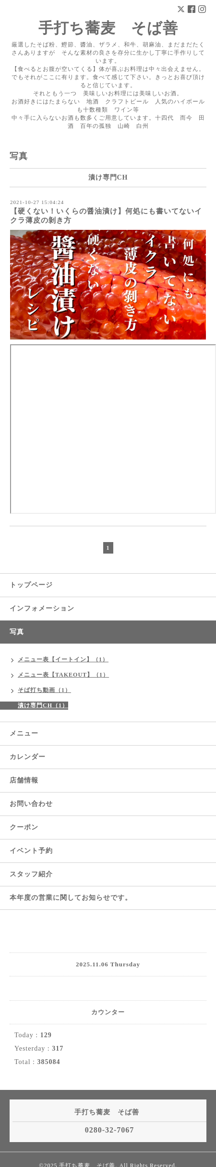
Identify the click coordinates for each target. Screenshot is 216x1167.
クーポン (24, 827)
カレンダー (28, 756)
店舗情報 (24, 780)
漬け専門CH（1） (43, 705)
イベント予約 (31, 850)
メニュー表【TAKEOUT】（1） (63, 674)
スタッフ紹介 (31, 874)
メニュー (24, 733)
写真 (17, 631)
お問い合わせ (31, 803)
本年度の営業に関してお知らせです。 (71, 897)
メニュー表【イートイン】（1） (63, 659)
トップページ (31, 585)
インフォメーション (42, 608)
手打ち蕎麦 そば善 (108, 28)
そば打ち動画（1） (44, 690)
